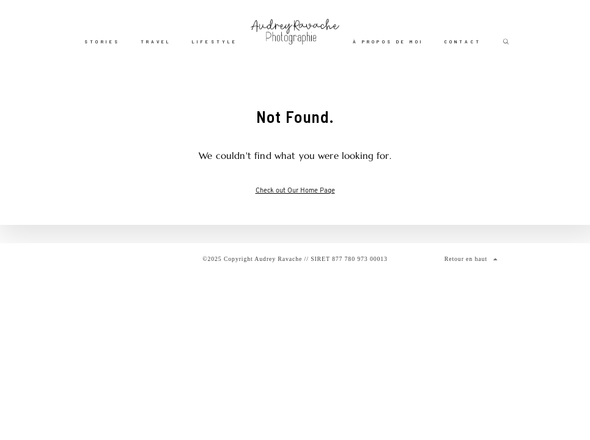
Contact (462, 41)
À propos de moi (388, 41)
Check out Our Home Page (295, 191)
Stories (102, 41)
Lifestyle (214, 41)
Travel (156, 41)
